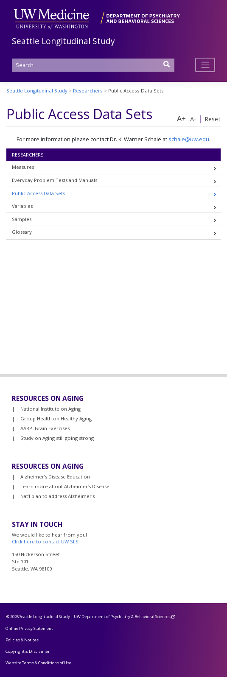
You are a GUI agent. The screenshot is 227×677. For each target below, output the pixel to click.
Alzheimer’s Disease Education (55, 476)
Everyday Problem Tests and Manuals (54, 180)
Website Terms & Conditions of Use (38, 663)
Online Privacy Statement (29, 628)
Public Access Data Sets (38, 193)
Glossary (22, 232)
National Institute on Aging (50, 409)
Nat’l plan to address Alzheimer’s (57, 496)
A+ (181, 118)
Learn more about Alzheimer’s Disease (64, 486)
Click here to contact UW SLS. (46, 541)
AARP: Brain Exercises (45, 428)
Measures (23, 167)
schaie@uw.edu (188, 139)
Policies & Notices (22, 640)
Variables (22, 206)
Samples (21, 219)
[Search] (93, 65)
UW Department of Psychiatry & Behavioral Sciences (122, 616)
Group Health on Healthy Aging (56, 418)
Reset (213, 119)
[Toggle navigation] (205, 65)
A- (193, 119)
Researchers (28, 154)
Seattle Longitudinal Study (63, 41)
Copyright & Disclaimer (28, 651)
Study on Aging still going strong (57, 438)
